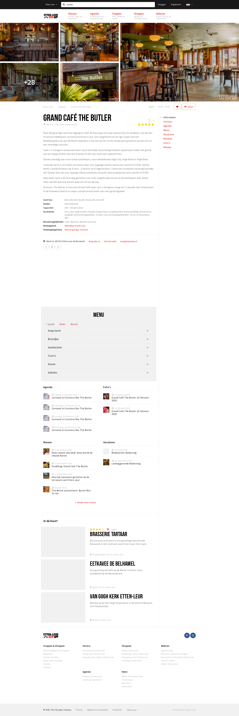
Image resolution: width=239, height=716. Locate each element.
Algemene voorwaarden (97, 710)
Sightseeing (167, 650)
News (124, 671)
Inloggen (162, 4)
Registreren (176, 4)
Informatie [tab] (169, 117)
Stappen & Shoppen (54, 645)
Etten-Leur (51, 4)
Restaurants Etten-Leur (94, 650)
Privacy (79, 710)
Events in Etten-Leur (92, 676)
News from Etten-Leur (132, 676)
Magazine (48, 653)
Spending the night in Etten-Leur (98, 657)
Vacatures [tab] (168, 134)
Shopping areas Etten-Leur (135, 657)
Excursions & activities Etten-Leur (177, 657)
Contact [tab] (167, 121)
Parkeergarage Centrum (76, 229)
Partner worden (51, 657)
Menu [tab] (166, 130)
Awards (47, 664)
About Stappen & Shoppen (56, 650)
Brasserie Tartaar (108, 534)
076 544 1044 (110, 241)
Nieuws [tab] (167, 147)
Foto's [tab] (167, 142)
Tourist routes (168, 660)
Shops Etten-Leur (130, 650)
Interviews (127, 686)
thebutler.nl (94, 241)
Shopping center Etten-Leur (135, 653)
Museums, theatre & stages (174, 653)
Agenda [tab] (167, 125)
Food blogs (127, 679)
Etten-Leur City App (52, 660)
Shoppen (126, 645)
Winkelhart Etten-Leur (75, 225)
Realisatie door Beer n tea (184, 710)
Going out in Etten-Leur (94, 653)
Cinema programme (92, 679)
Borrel (74, 324)
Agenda (87, 671)
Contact (47, 667)
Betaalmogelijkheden (53, 221)
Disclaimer (117, 710)
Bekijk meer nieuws (85, 502)
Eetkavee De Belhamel (112, 563)
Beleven (165, 645)
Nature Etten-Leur (169, 664)
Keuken (46, 203)
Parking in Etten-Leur (132, 660)
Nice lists (126, 683)
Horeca (86, 645)
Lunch (51, 324)
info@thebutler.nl (128, 241)
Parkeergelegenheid (52, 229)
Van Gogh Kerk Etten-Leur (116, 596)
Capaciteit (48, 207)
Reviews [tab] (167, 138)
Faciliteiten (48, 211)
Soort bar (47, 199)
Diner (63, 324)
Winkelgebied (49, 225)
